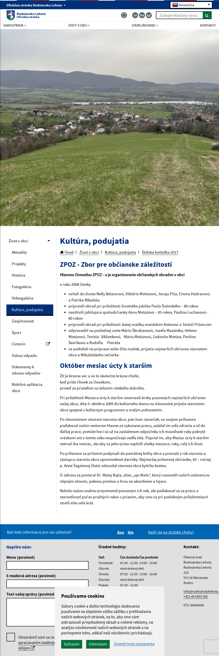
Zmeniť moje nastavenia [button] (134, 644)
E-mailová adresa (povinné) (31, 575)
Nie (131, 532)
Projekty (19, 263)
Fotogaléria (21, 286)
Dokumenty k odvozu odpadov (26, 370)
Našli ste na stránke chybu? (171, 532)
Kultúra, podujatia (27, 309)
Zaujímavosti (23, 321)
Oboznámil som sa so (38, 643)
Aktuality (19, 252)
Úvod (67, 252)
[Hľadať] (207, 15)
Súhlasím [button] (72, 644)
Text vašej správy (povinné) (31, 594)
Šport (16, 332)
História (18, 275)
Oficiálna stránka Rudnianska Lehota (36, 5)
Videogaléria (22, 298)
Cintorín (31, 343)
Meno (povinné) (20, 557)
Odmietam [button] (98, 644)
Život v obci (18, 240)
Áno (121, 532)
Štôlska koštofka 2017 (160, 252)
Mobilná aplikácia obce (27, 387)
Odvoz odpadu (24, 355)
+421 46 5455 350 (195, 596)
